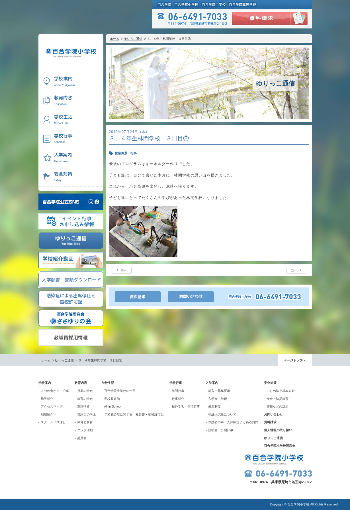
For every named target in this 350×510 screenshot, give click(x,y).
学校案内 (44, 382)
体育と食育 (85, 422)
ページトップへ (295, 360)
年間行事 (178, 390)
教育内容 (81, 382)
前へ (124, 270)
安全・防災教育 (277, 398)
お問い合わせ (273, 414)
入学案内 (212, 382)
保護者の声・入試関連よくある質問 (233, 422)
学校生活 (108, 382)
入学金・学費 (217, 398)
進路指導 (83, 406)
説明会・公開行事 (220, 430)
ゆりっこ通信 (133, 38)
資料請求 (270, 422)
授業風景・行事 (126, 153)
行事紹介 (178, 398)
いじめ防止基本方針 (281, 390)
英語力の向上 (86, 414)
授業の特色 (85, 390)
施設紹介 (47, 398)
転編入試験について (222, 414)
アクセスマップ (52, 406)
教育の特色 (85, 398)
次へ (294, 270)
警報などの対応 (277, 406)
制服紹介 (47, 414)
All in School (113, 406)
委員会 (82, 438)
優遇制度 (214, 406)
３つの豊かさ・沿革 (55, 390)
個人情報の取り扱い (278, 430)
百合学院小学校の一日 (120, 390)
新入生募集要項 (219, 390)
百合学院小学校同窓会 (279, 445)
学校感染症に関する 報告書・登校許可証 (134, 414)
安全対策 (270, 382)
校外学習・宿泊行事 (186, 406)
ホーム (114, 38)
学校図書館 (112, 398)
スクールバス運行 (53, 422)
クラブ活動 (85, 430)
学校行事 (175, 382)
